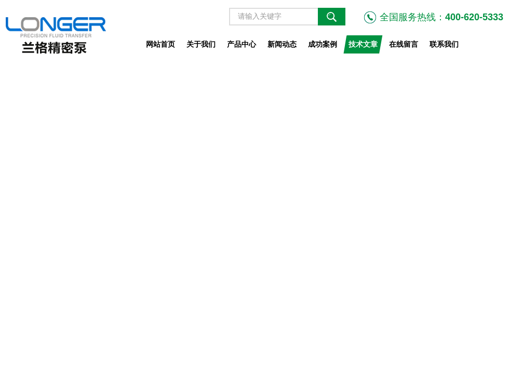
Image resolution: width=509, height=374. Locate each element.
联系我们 (444, 44)
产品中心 (241, 44)
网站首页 (160, 44)
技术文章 (363, 44)
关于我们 (201, 44)
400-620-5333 (474, 17)
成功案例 (322, 44)
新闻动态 (282, 44)
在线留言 (403, 44)
